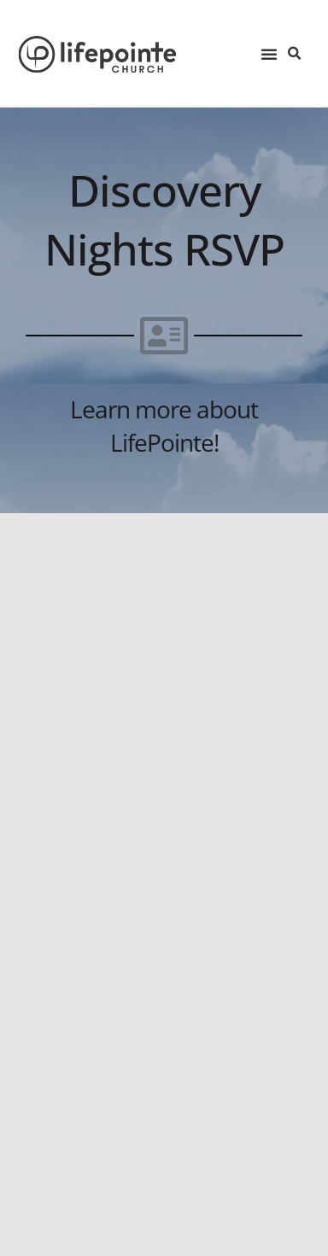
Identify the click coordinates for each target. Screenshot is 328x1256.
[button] (269, 54)
